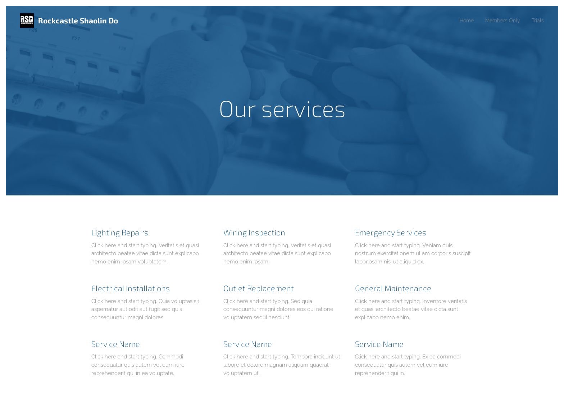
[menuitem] (462, 21)
